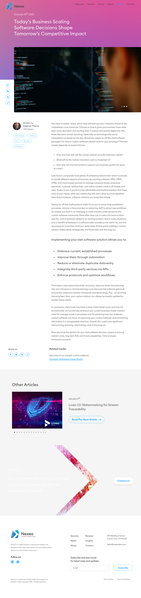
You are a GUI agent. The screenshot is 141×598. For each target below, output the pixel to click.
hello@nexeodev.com (116, 557)
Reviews (89, 549)
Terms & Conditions (123, 592)
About (110, 6)
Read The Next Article (86, 432)
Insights (120, 6)
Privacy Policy (108, 592)
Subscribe (123, 580)
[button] (121, 119)
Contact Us (123, 493)
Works (101, 6)
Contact (131, 6)
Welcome (79, 6)
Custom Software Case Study (66, 372)
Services (91, 6)
